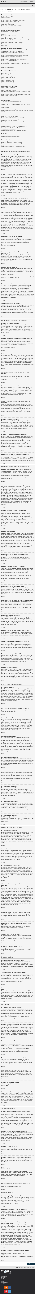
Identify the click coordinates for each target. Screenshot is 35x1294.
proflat (4, 1280)
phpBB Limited (6, 1198)
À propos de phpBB (6, 1203)
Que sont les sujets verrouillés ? (8, 81)
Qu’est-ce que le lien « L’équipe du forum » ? (11, 97)
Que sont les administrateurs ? (8, 87)
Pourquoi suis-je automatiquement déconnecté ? (11, 25)
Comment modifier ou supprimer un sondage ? (11, 56)
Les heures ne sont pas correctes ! (8, 35)
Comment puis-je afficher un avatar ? (9, 41)
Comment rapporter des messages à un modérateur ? (13, 62)
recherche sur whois (26, 1227)
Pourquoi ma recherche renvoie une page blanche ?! (12, 119)
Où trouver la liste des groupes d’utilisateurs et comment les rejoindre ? (16, 91)
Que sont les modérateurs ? (7, 88)
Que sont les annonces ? (6, 78)
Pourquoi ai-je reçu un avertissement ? (9, 60)
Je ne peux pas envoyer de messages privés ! (11, 101)
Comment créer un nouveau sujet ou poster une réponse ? (14, 49)
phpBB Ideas (11, 1214)
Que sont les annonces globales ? (8, 77)
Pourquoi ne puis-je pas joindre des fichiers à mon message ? (14, 59)
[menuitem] (4, 2)
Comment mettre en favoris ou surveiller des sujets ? (12, 127)
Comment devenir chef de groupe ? (9, 92)
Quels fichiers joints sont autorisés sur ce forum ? (12, 135)
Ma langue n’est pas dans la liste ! (8, 38)
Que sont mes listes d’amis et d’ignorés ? (10, 109)
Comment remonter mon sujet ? (8, 67)
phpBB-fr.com (4, 1278)
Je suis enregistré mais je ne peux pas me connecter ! (13, 20)
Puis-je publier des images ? (7, 76)
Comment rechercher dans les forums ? (10, 116)
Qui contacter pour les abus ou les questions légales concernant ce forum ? (15, 144)
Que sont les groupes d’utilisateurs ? (9, 90)
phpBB (20, 394)
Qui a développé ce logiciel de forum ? (9, 141)
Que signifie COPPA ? (6, 17)
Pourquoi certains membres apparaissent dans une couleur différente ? (16, 94)
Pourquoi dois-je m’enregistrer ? (8, 16)
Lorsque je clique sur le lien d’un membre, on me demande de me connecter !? (17, 44)
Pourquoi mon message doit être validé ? (10, 66)
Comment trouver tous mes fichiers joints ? (10, 136)
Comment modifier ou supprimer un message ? (11, 51)
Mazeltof (2, 1281)
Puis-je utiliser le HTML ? (6, 73)
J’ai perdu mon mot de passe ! (7, 24)
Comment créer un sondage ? (7, 53)
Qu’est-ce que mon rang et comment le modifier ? (12, 42)
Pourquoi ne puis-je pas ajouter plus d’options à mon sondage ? (15, 55)
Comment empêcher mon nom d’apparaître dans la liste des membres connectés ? (16, 33)
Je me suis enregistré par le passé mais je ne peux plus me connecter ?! (17, 22)
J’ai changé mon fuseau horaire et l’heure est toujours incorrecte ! (15, 37)
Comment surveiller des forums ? (8, 129)
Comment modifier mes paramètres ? (9, 31)
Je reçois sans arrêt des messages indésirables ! (12, 103)
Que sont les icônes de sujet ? (7, 82)
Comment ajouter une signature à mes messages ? (12, 52)
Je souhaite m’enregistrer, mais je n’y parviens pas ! (12, 18)
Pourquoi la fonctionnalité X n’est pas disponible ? (12, 142)
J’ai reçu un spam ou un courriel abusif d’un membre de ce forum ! (15, 104)
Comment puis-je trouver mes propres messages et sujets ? (14, 121)
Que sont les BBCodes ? (6, 72)
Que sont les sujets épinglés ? (7, 80)
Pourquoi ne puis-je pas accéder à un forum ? (11, 57)
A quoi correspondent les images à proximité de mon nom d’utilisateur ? (16, 39)
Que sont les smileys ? (6, 74)
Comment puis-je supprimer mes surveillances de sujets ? (13, 130)
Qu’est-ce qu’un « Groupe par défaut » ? (10, 95)
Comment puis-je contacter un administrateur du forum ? (13, 146)
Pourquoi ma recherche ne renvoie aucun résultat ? (12, 117)
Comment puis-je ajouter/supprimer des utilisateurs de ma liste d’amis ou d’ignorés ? (17, 111)
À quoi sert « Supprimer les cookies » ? (9, 27)
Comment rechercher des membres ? (9, 120)
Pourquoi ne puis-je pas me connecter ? (10, 21)
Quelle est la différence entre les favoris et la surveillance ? (14, 126)
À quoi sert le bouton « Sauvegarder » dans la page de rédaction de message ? (16, 64)
